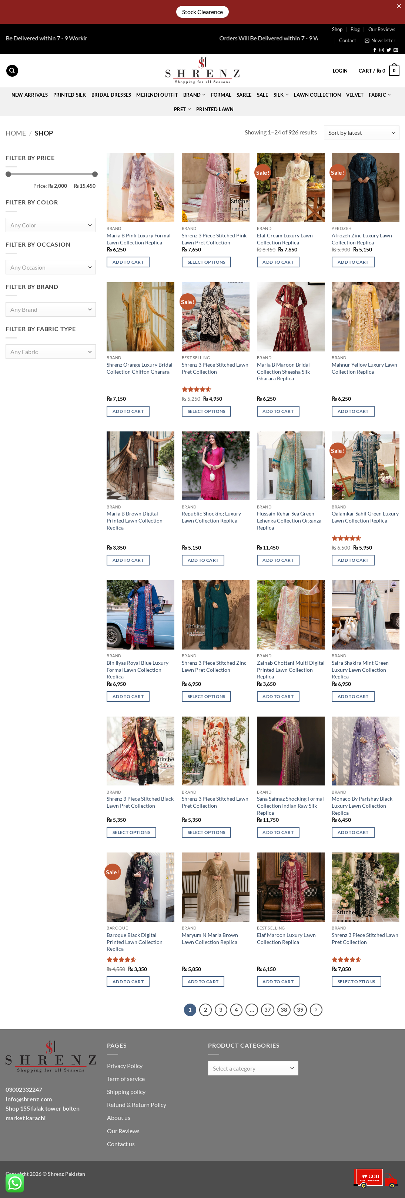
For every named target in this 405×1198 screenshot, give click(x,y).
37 (267, 1009)
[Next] (316, 1010)
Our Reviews (381, 29)
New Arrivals (29, 95)
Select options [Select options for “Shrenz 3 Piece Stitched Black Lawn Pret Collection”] (131, 832)
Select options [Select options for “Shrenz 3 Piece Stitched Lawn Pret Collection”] (206, 411)
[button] (380, 40)
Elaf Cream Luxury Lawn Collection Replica (285, 239)
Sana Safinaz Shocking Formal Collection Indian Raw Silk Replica (290, 805)
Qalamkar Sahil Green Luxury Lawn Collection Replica (365, 517)
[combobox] (51, 225)
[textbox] (48, 225)
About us (118, 1117)
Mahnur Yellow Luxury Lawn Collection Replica (364, 368)
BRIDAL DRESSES (111, 95)
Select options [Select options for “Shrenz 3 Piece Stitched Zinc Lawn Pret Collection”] (206, 696)
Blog (355, 29)
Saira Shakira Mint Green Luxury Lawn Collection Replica (360, 670)
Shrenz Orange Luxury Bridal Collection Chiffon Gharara (140, 368)
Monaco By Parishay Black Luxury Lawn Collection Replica (362, 805)
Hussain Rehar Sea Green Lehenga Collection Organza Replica (289, 520)
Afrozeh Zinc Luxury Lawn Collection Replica (362, 239)
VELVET (355, 95)
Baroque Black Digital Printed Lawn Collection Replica (135, 942)
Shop (337, 29)
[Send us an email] (396, 50)
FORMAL (221, 95)
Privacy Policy (125, 1065)
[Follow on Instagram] (381, 50)
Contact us (121, 1143)
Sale (262, 95)
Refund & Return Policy (136, 1104)
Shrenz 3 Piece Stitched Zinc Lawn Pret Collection (214, 666)
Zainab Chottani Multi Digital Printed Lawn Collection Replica (291, 670)
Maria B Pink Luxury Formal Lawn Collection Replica (139, 239)
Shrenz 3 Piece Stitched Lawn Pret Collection (215, 368)
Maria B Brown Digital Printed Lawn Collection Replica (135, 520)
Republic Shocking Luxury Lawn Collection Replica (211, 517)
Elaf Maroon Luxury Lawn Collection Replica (286, 938)
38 (284, 1009)
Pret (182, 109)
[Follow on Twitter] (388, 50)
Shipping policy (126, 1091)
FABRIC (380, 94)
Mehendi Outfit (157, 95)
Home (16, 133)
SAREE (244, 95)
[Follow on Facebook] (374, 50)
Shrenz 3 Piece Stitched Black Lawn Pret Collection (140, 802)
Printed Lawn (215, 109)
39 (300, 1009)
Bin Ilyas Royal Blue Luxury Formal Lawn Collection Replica (137, 670)
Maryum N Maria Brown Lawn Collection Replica (210, 938)
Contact (347, 40)
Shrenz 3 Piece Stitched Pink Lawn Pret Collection (214, 239)
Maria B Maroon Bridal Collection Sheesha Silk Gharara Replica (283, 371)
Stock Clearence (202, 11)
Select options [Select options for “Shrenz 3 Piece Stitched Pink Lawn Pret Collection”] (206, 262)
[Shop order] (361, 133)
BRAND (194, 94)
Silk (281, 94)
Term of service (126, 1078)
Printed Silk (69, 95)
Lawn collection (317, 95)
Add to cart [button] (128, 262)
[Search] (12, 71)
